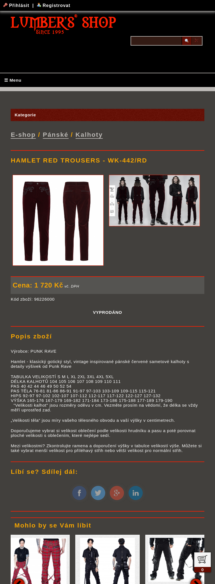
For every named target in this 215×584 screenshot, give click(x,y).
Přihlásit (17, 5)
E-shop (23, 134)
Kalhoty (89, 134)
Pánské (56, 134)
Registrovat (53, 5)
